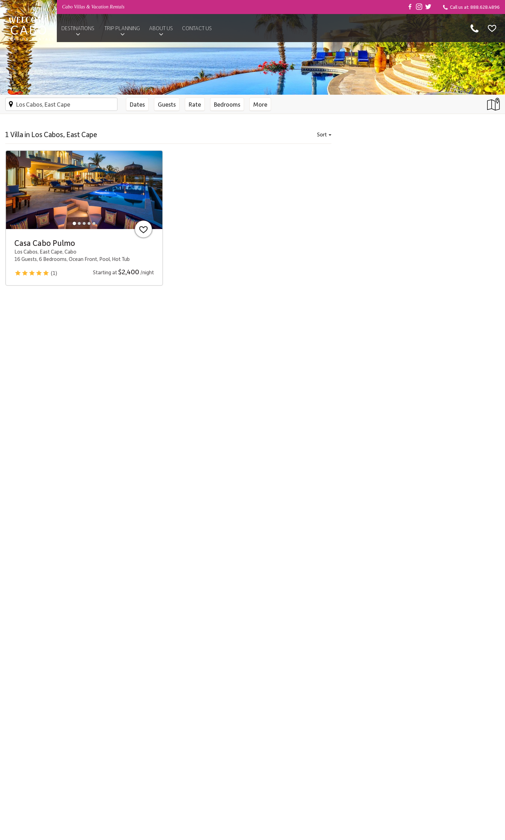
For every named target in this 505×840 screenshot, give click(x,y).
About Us (161, 28)
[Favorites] (492, 28)
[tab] (74, 223)
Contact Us (197, 28)
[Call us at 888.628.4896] (474, 28)
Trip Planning (122, 28)
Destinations (77, 28)
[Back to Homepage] (28, 21)
